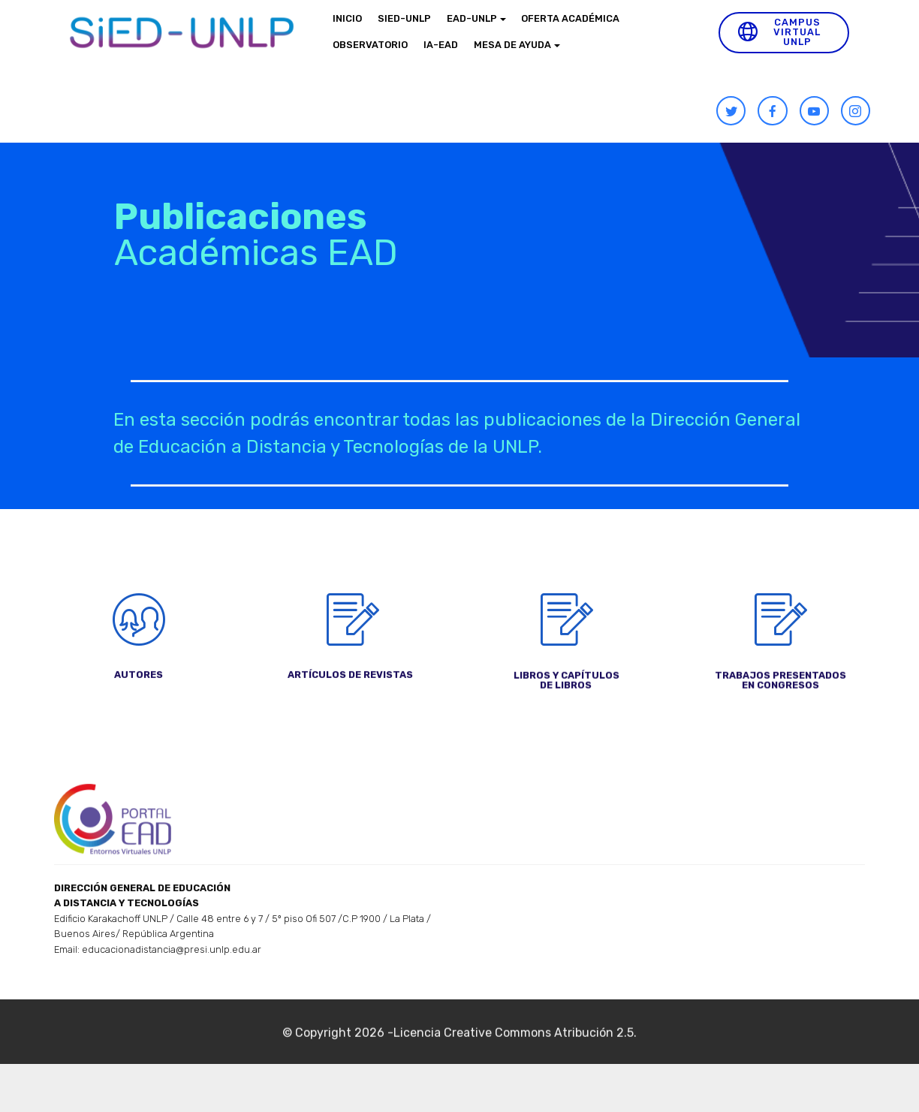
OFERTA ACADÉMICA (570, 18)
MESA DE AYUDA (512, 44)
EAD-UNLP (472, 18)
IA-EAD (440, 44)
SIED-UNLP (404, 18)
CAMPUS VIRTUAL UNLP (779, 32)
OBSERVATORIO (370, 44)
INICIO (347, 18)
